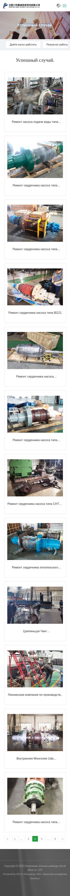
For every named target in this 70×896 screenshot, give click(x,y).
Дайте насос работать (23, 44)
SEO (39, 874)
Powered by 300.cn (13, 874)
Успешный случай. (35, 25)
